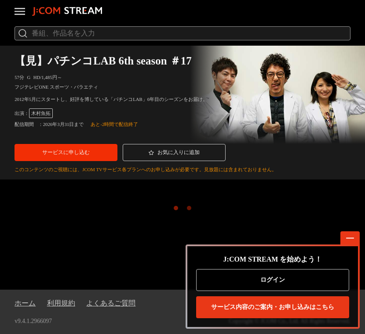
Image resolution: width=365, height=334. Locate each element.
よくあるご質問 (110, 303)
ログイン (272, 280)
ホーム (25, 303)
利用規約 (61, 303)
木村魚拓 (41, 113)
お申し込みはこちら (272, 307)
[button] (66, 152)
